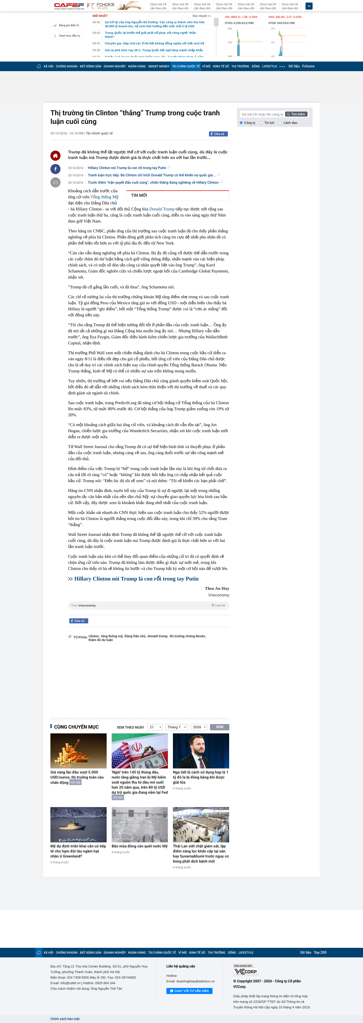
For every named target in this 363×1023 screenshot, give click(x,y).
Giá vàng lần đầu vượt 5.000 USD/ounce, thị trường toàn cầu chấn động (77, 777)
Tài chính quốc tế (99, 133)
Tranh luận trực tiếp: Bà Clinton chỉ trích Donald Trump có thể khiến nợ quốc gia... (154, 175)
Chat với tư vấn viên (189, 991)
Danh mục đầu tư (66, 35)
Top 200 (320, 953)
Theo (149, 605)
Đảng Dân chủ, (135, 636)
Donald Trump (162, 209)
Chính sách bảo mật (64, 1019)
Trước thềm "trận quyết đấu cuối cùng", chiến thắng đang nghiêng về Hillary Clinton (155, 183)
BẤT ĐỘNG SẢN (90, 66)
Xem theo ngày (130, 728)
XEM (219, 727)
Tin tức (269, 123)
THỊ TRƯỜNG (240, 66)
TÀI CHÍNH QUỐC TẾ (186, 66)
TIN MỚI (139, 195)
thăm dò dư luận (100, 640)
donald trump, (157, 636)
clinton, (94, 636)
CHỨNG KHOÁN (66, 66)
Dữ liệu (294, 66)
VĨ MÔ (206, 66)
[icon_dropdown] (309, 6)
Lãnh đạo (290, 123)
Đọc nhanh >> (202, 16)
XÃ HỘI (48, 66)
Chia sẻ (219, 134)
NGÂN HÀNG (137, 66)
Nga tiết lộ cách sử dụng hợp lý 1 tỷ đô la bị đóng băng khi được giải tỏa (200, 777)
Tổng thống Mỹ (104, 197)
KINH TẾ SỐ (221, 66)
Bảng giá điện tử (65, 25)
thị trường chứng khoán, (188, 636)
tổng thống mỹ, (112, 636)
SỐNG (256, 66)
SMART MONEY (158, 66)
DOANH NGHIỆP (115, 66)
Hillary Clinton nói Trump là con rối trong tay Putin (129, 168)
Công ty (249, 123)
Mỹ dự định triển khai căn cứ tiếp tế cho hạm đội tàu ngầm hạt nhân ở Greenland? (78, 851)
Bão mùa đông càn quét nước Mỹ (140, 846)
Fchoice (308, 66)
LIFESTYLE (269, 66)
